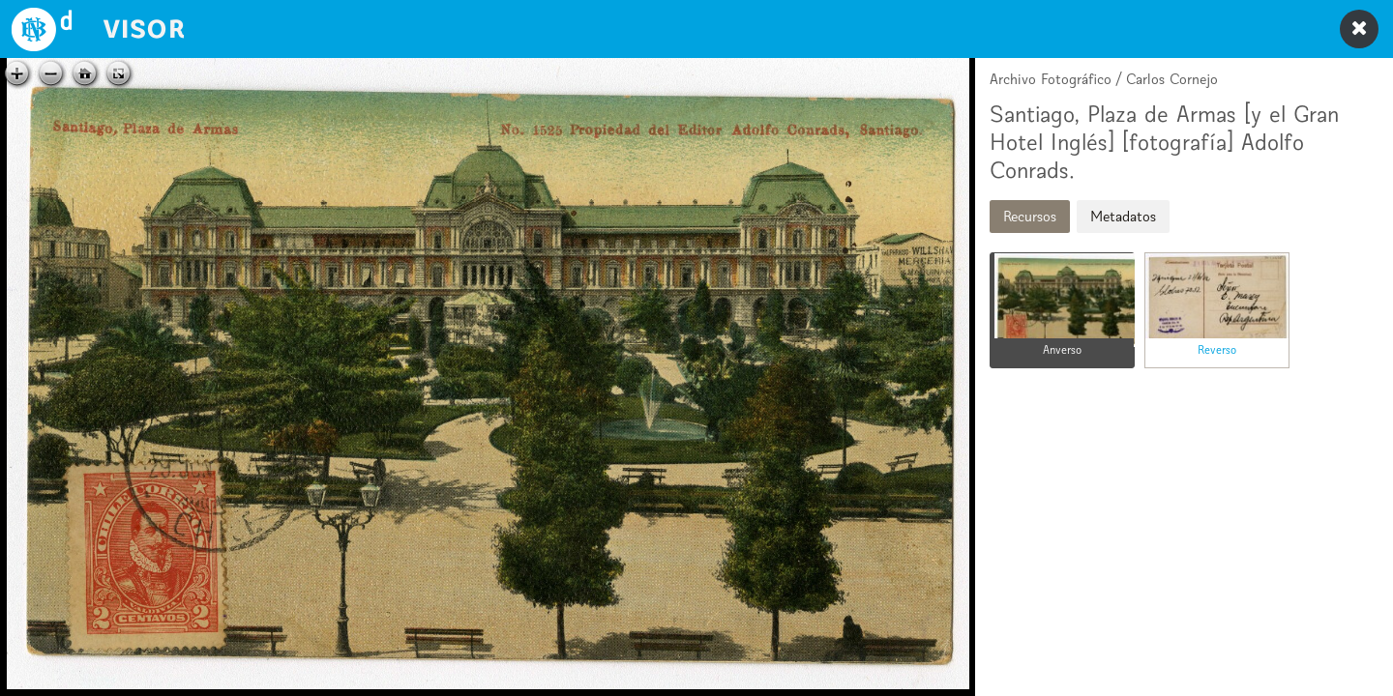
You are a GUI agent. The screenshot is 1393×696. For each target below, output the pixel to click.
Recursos (1029, 216)
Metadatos (1123, 216)
